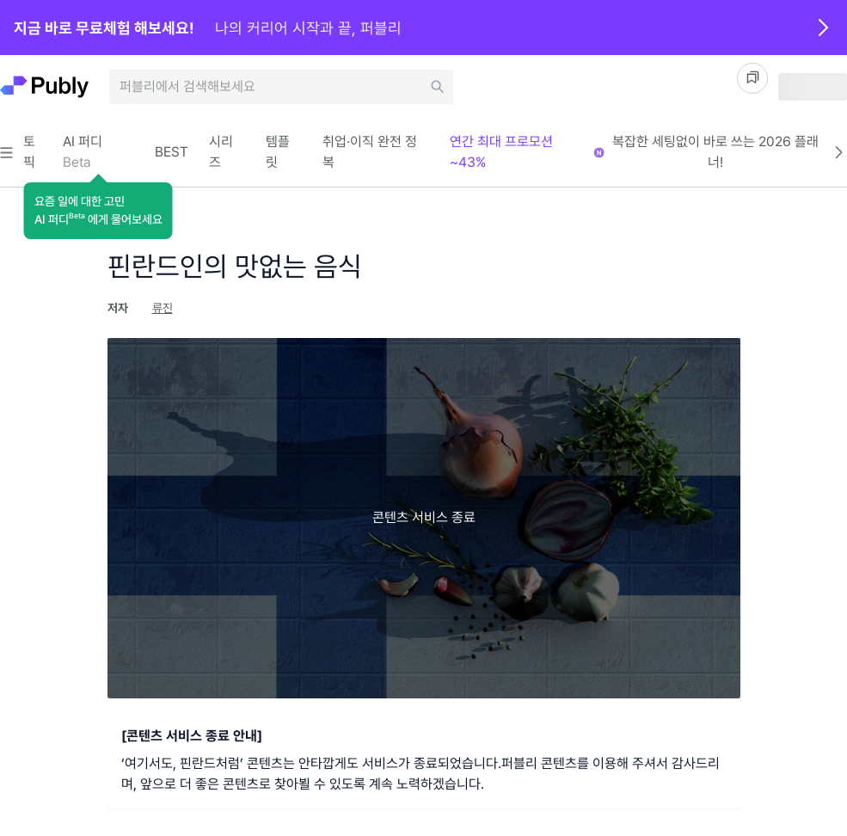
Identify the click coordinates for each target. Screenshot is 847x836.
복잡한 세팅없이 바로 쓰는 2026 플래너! (729, 151)
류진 (162, 308)
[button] (98, 210)
